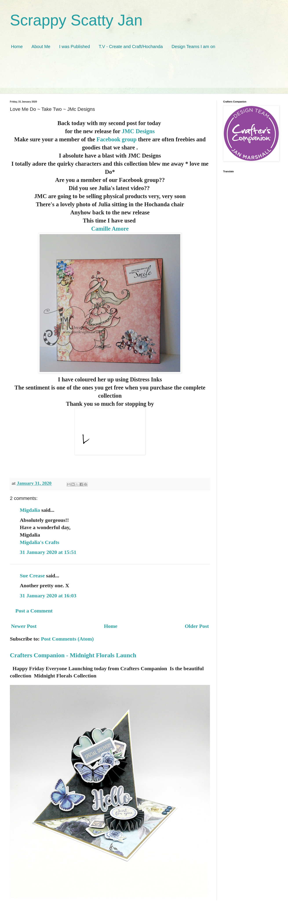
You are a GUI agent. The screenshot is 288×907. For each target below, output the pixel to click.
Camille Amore (110, 228)
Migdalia (30, 510)
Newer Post (23, 626)
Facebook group (117, 139)
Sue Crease (32, 575)
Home (17, 46)
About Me (40, 46)
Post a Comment (34, 611)
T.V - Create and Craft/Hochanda (131, 46)
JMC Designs (138, 131)
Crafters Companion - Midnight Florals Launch (73, 655)
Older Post (197, 626)
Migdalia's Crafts (39, 542)
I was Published (74, 46)
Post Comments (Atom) (67, 639)
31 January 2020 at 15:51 (48, 552)
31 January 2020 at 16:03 (48, 595)
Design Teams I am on (193, 46)
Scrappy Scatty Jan (76, 20)
